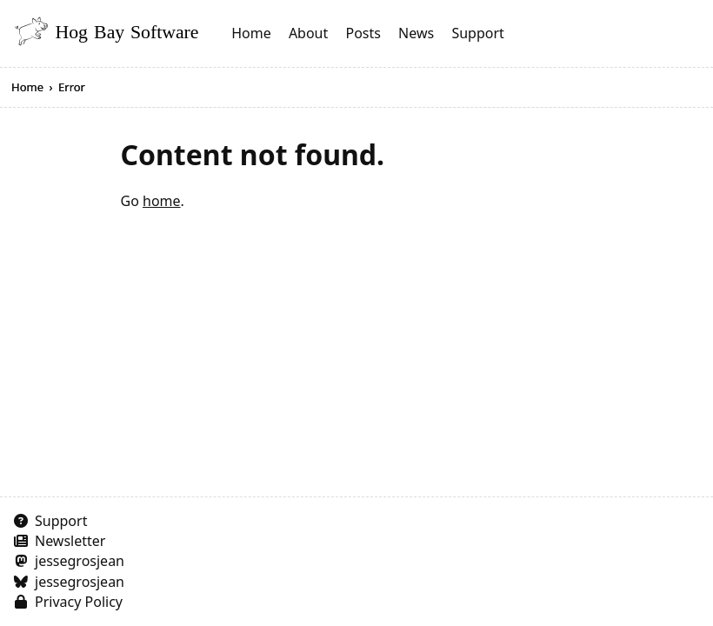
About (308, 33)
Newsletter (70, 540)
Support (477, 33)
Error (71, 87)
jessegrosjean (79, 560)
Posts (362, 33)
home (162, 200)
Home (251, 33)
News (416, 33)
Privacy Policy (79, 601)
